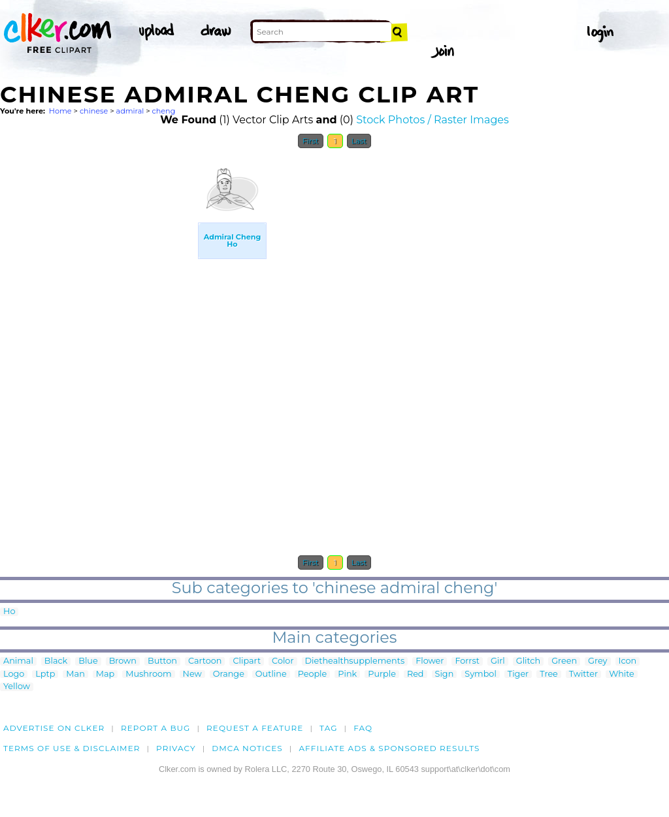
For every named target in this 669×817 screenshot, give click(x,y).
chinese (94, 111)
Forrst (467, 661)
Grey (597, 661)
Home (60, 111)
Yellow (16, 687)
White (621, 674)
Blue (87, 661)
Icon (628, 661)
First (310, 141)
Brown (123, 661)
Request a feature (254, 728)
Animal (18, 661)
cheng (164, 111)
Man (75, 674)
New (192, 674)
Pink (347, 674)
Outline (271, 674)
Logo (13, 674)
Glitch (528, 661)
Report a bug (156, 728)
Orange (228, 674)
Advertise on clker (54, 728)
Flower (430, 661)
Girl (498, 661)
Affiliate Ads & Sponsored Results (389, 748)
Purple (382, 674)
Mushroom (148, 674)
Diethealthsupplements (355, 661)
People (312, 674)
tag (328, 728)
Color (282, 661)
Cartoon (205, 661)
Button (162, 661)
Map (105, 674)
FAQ (362, 728)
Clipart (247, 661)
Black (55, 661)
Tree (549, 674)
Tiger (518, 674)
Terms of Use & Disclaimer (71, 748)
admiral (130, 111)
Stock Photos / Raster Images (432, 120)
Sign (444, 674)
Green (564, 661)
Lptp (45, 674)
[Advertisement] (98, 351)
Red (415, 674)
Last (359, 141)
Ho (9, 612)
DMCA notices (247, 748)
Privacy (176, 748)
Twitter (583, 674)
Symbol (481, 674)
